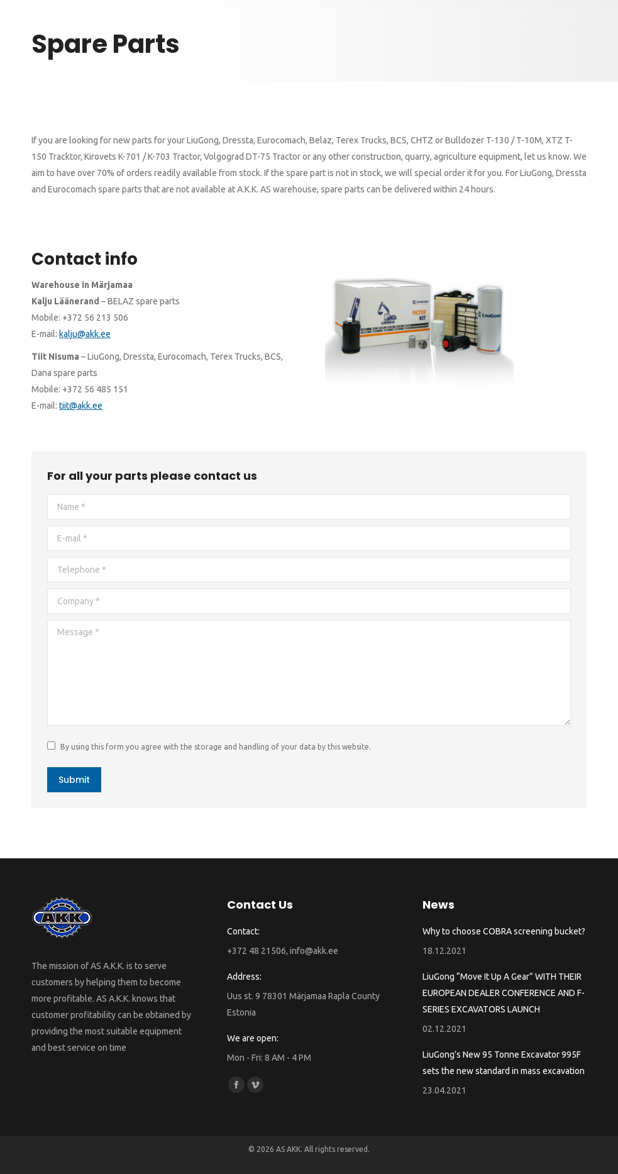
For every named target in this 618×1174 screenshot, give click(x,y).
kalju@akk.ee (85, 334)
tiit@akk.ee (80, 406)
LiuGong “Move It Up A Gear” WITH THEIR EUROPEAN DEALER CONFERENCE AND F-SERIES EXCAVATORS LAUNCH (503, 993)
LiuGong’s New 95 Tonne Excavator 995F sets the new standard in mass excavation (503, 1062)
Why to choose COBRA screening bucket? (503, 931)
